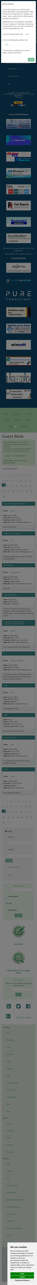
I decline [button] (22, 1277)
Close (31, 60)
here (27, 34)
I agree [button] (22, 1274)
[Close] (33, 3)
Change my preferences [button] (22, 1280)
